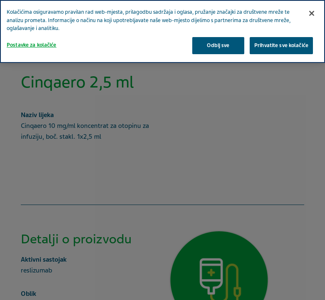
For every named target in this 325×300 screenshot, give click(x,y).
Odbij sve (218, 45)
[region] (162, 31)
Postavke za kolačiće (32, 45)
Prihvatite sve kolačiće (281, 45)
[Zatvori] (312, 13)
